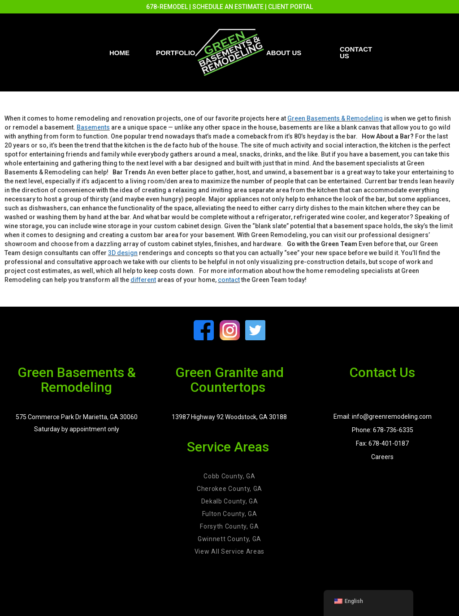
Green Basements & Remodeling (335, 118)
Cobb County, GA (229, 476)
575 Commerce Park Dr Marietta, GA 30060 (77, 417)
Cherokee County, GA (229, 488)
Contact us (356, 52)
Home (119, 52)
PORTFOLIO (175, 52)
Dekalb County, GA (229, 501)
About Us (283, 52)
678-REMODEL (167, 6)
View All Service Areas (229, 551)
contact (229, 279)
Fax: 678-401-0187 (382, 443)
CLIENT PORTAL (290, 6)
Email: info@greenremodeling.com (382, 416)
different (143, 279)
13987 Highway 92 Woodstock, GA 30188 (229, 417)
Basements (93, 127)
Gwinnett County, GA (229, 538)
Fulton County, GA (229, 513)
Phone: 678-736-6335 (382, 430)
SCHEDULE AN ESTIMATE (228, 6)
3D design (123, 252)
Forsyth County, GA (229, 526)
